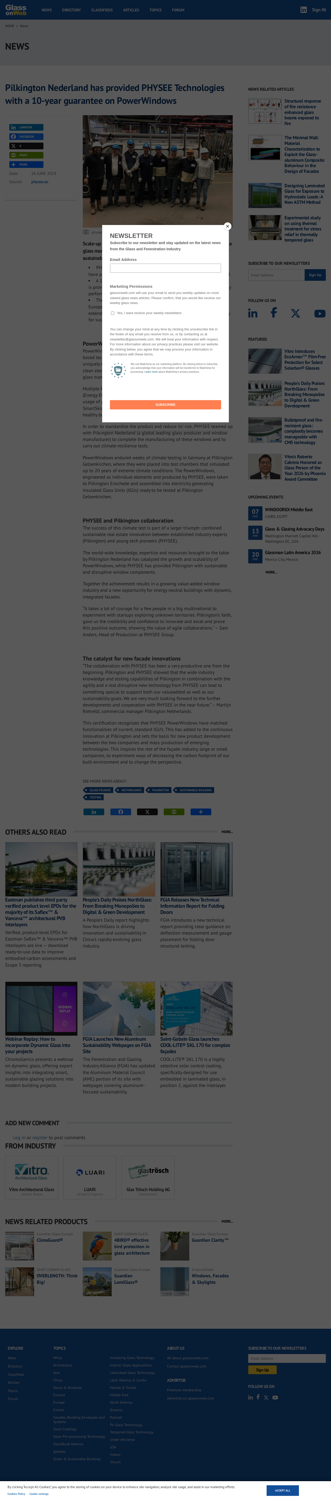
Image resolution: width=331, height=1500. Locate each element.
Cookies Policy (16, 1494)
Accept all (282, 1490)
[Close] (227, 226)
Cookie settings (39, 1494)
